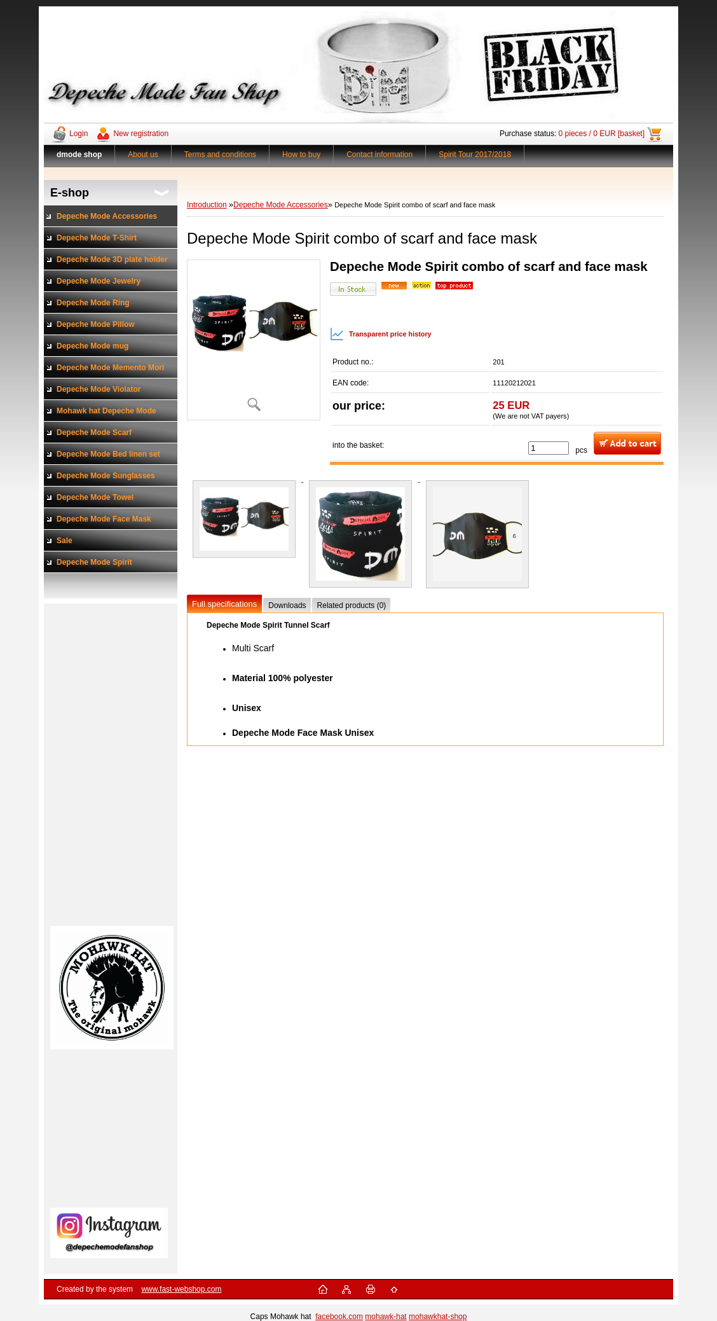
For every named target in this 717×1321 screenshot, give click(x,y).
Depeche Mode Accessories (280, 204)
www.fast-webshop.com (181, 1289)
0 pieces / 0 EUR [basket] (602, 133)
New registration (140, 133)
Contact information (379, 154)
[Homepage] (79, 154)
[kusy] (548, 448)
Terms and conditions (220, 154)
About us (143, 154)
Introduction (207, 204)
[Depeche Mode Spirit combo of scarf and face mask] (254, 340)
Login (78, 133)
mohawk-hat (385, 1316)
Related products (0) (351, 605)
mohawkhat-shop (438, 1316)
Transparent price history (381, 334)
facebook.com (339, 1316)
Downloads (287, 605)
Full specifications (224, 604)
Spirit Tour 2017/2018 (475, 154)
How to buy (301, 154)
